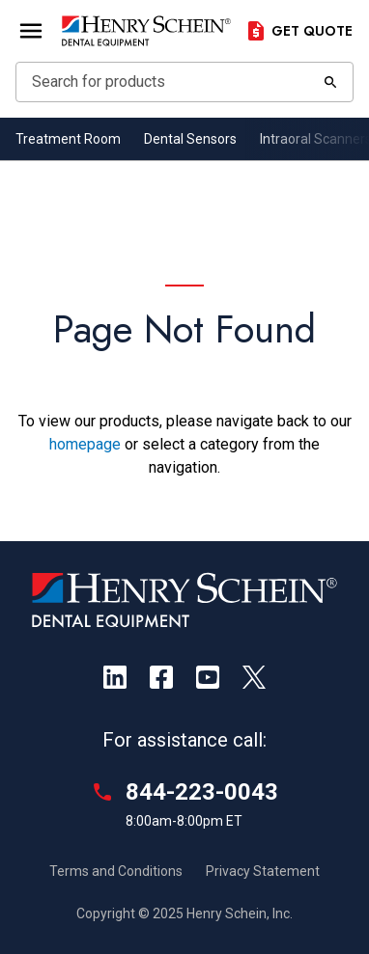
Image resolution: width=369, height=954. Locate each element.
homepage (85, 444)
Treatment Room (68, 139)
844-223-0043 (202, 791)
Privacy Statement (263, 871)
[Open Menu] (30, 30)
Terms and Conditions (116, 871)
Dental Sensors (190, 139)
